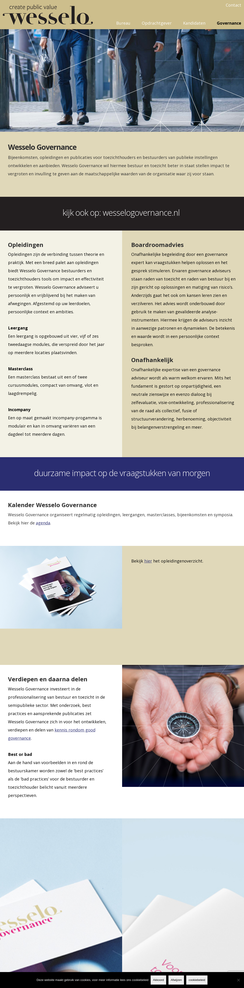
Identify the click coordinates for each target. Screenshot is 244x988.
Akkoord (158, 980)
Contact (233, 5)
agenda (43, 523)
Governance (229, 23)
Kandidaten (194, 23)
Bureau (123, 23)
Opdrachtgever (157, 23)
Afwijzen (176, 980)
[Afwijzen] (238, 980)
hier (148, 561)
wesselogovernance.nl (142, 212)
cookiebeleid (197, 980)
